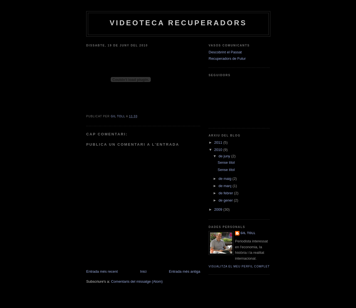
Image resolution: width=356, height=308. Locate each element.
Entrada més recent (102, 271)
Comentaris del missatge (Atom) (137, 281)
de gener (226, 200)
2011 (218, 142)
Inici (143, 271)
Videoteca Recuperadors (178, 23)
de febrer (226, 193)
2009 (218, 209)
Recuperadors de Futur (227, 58)
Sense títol (225, 162)
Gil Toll (248, 233)
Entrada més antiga (184, 271)
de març (226, 186)
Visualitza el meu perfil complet (239, 266)
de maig (226, 179)
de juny (225, 156)
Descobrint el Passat (225, 52)
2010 (218, 150)
